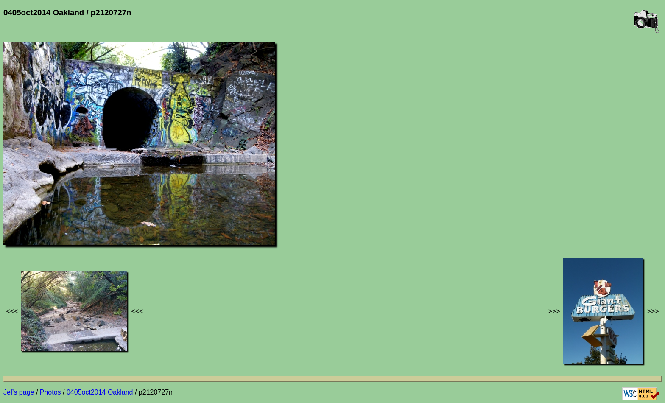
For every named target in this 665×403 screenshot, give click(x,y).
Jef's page (18, 392)
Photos (50, 392)
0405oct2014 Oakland (100, 392)
